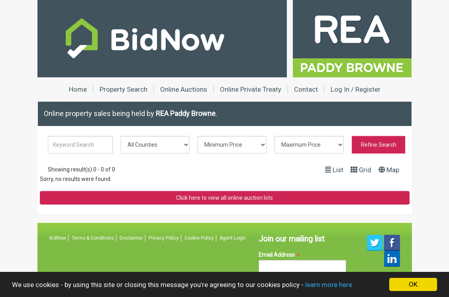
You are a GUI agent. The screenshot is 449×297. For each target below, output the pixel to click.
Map (389, 170)
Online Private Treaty (250, 89)
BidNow (57, 238)
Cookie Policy (199, 238)
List (334, 170)
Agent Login (233, 238)
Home (78, 89)
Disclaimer (131, 238)
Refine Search (378, 145)
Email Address (279, 255)
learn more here (328, 285)
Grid (361, 170)
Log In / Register (355, 89)
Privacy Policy (164, 238)
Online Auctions (183, 89)
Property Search (123, 89)
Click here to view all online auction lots (224, 198)
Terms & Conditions (93, 238)
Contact (306, 89)
